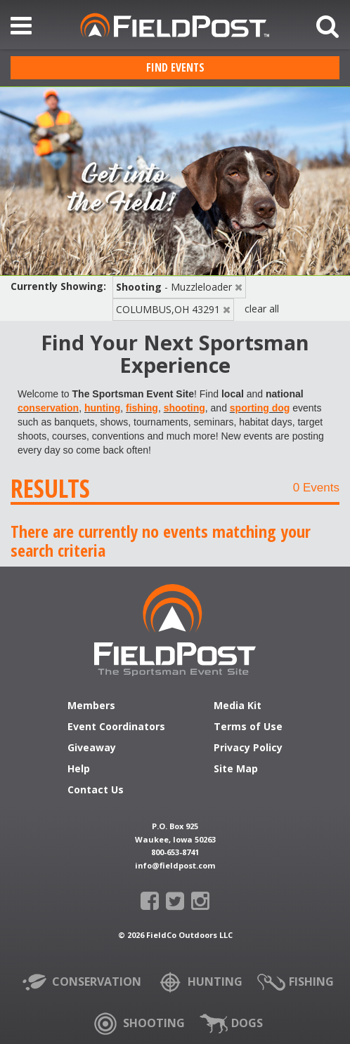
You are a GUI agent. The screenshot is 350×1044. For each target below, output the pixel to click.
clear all (262, 308)
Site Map (236, 769)
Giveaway (91, 748)
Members (91, 706)
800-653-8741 (175, 852)
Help (78, 769)
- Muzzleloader (174, 286)
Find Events (175, 67)
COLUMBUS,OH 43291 (168, 309)
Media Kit (237, 706)
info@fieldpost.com (175, 865)
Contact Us (95, 790)
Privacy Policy (248, 748)
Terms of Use (248, 727)
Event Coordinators (116, 727)
